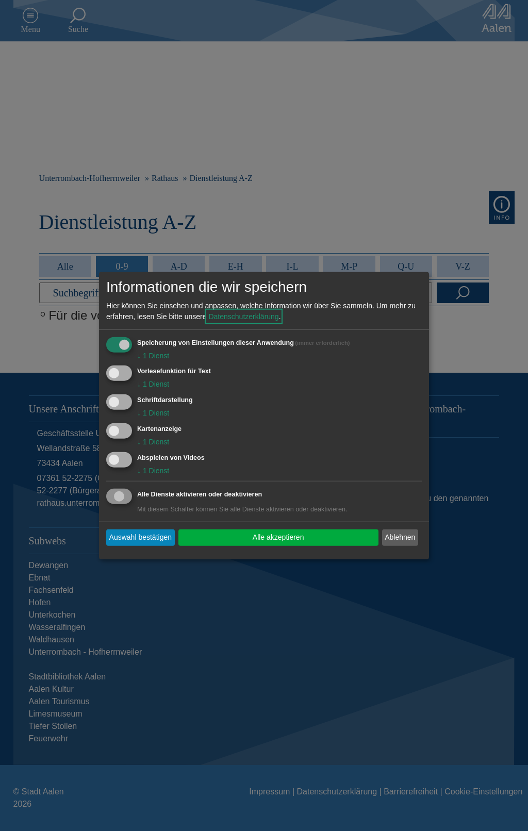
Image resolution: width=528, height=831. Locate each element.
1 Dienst (153, 355)
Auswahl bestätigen (140, 537)
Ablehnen (400, 537)
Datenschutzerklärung (243, 316)
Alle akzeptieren (278, 537)
